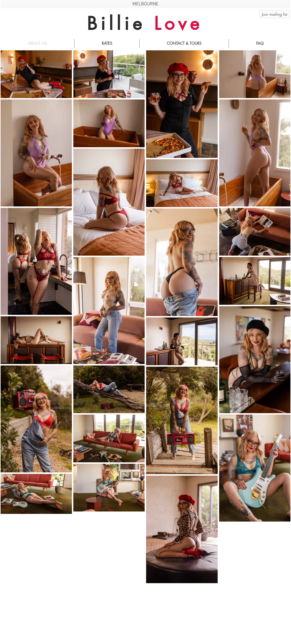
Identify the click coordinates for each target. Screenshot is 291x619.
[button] (275, 14)
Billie (145, 23)
